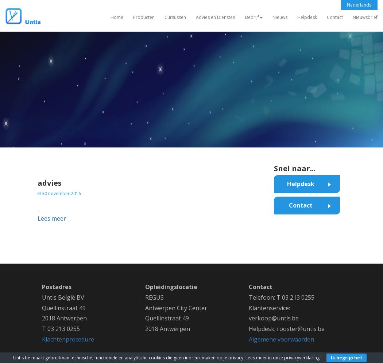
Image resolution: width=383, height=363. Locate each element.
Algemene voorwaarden (281, 339)
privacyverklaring (302, 358)
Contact (335, 17)
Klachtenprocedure (68, 339)
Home (117, 17)
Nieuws (279, 17)
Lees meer (52, 218)
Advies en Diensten (215, 17)
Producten (144, 17)
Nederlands (359, 5)
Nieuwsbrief (365, 17)
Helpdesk (307, 17)
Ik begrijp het (346, 358)
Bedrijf (254, 17)
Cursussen (175, 17)
